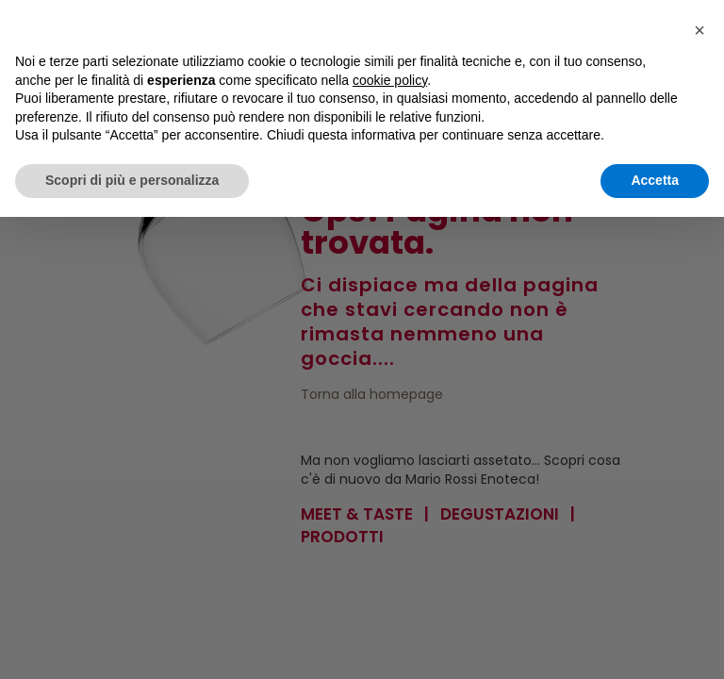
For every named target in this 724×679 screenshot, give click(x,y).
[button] (699, 30)
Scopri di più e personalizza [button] (132, 180)
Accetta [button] (655, 180)
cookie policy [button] (390, 80)
